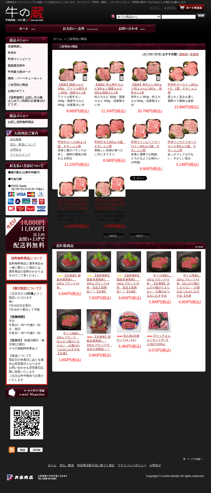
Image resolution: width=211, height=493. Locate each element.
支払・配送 (67, 465)
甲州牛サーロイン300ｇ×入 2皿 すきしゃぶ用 (183, 88)
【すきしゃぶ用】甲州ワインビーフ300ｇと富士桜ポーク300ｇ (109, 203)
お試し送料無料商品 (21, 122)
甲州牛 (12, 53)
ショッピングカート (191, 7)
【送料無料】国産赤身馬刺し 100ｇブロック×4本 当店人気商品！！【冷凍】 (99, 283)
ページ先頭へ (193, 459)
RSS (22, 450)
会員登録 (169, 7)
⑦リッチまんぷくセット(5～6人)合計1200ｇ (159, 340)
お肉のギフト (16, 91)
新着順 (194, 54)
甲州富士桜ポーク (19, 72)
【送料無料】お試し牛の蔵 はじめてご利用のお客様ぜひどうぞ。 (26, 101)
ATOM (36, 450)
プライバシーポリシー (131, 465)
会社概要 (16, 139)
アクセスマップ (20, 154)
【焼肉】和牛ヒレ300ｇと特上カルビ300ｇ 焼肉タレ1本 (146, 88)
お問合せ (130, 29)
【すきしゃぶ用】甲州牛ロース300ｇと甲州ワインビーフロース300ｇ (73, 203)
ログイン (155, 7)
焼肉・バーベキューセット (25, 78)
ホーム (31, 29)
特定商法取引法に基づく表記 (96, 465)
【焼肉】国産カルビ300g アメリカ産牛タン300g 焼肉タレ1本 (72, 88)
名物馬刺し (15, 46)
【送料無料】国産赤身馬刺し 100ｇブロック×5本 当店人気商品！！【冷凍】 (129, 283)
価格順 (183, 54)
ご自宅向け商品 (18, 84)
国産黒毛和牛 (16, 65)
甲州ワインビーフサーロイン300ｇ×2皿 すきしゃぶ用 (145, 146)
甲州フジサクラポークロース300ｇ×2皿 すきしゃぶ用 (182, 146)
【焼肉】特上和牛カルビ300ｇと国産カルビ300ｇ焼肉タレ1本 (108, 88)
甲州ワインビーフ (19, 59)
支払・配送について (81, 29)
